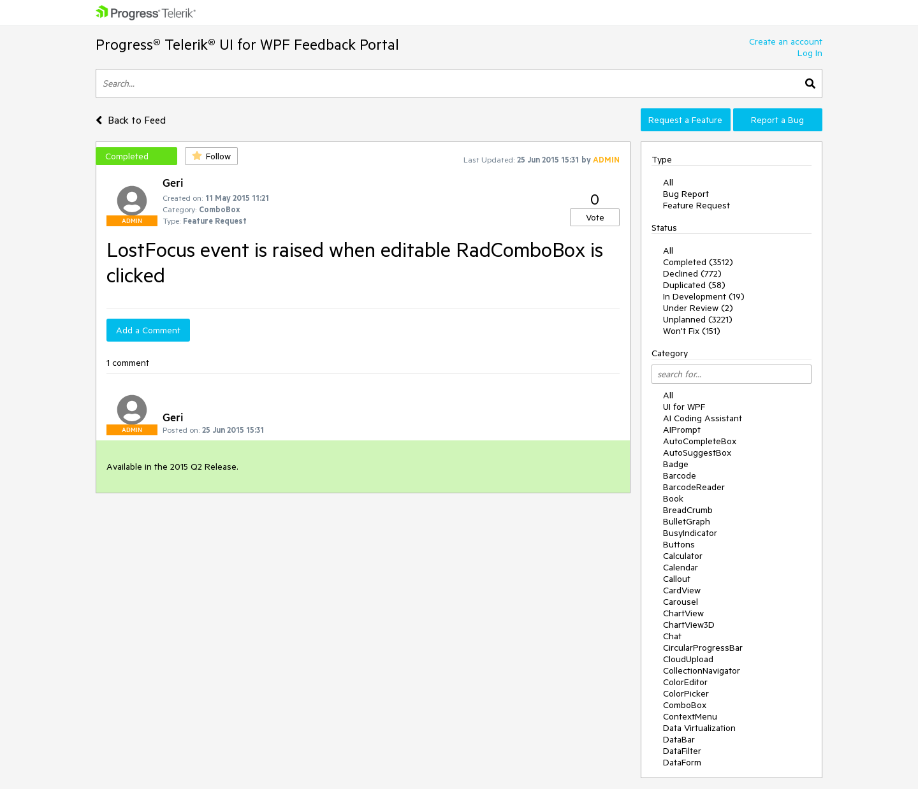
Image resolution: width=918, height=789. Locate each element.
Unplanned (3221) (697, 319)
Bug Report (686, 193)
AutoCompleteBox (699, 441)
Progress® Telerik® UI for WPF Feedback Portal (247, 44)
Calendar (680, 567)
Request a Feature (685, 120)
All (668, 182)
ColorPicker (686, 693)
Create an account (785, 41)
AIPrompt (682, 429)
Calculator (683, 555)
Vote (595, 217)
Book (673, 498)
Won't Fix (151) (691, 331)
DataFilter (682, 750)
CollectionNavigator (701, 670)
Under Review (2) (698, 308)
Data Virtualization (699, 728)
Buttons (679, 544)
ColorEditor (685, 682)
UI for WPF (684, 406)
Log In (810, 53)
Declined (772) (692, 273)
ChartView (683, 613)
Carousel (680, 601)
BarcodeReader (694, 487)
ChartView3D (689, 624)
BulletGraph (686, 521)
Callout (676, 578)
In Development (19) (704, 296)
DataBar (679, 739)
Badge (675, 464)
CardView (682, 590)
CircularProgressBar (703, 647)
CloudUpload (688, 659)
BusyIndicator (690, 533)
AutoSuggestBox (697, 452)
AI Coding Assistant (702, 418)
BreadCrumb (688, 510)
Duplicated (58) (694, 285)
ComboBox (684, 705)
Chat (672, 636)
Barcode (679, 475)
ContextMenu (690, 716)
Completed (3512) (698, 262)
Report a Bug (777, 120)
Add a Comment (148, 330)
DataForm (682, 762)
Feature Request (696, 205)
